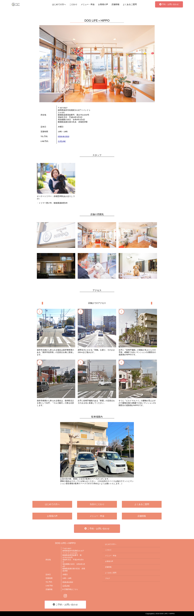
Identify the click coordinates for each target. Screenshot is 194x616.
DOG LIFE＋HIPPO (65, 543)
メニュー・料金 (88, 4)
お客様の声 (103, 4)
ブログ (107, 578)
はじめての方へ (59, 4)
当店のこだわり (97, 504)
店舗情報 (115, 4)
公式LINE (62, 141)
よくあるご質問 (130, 4)
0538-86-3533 (63, 136)
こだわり (73, 4)
